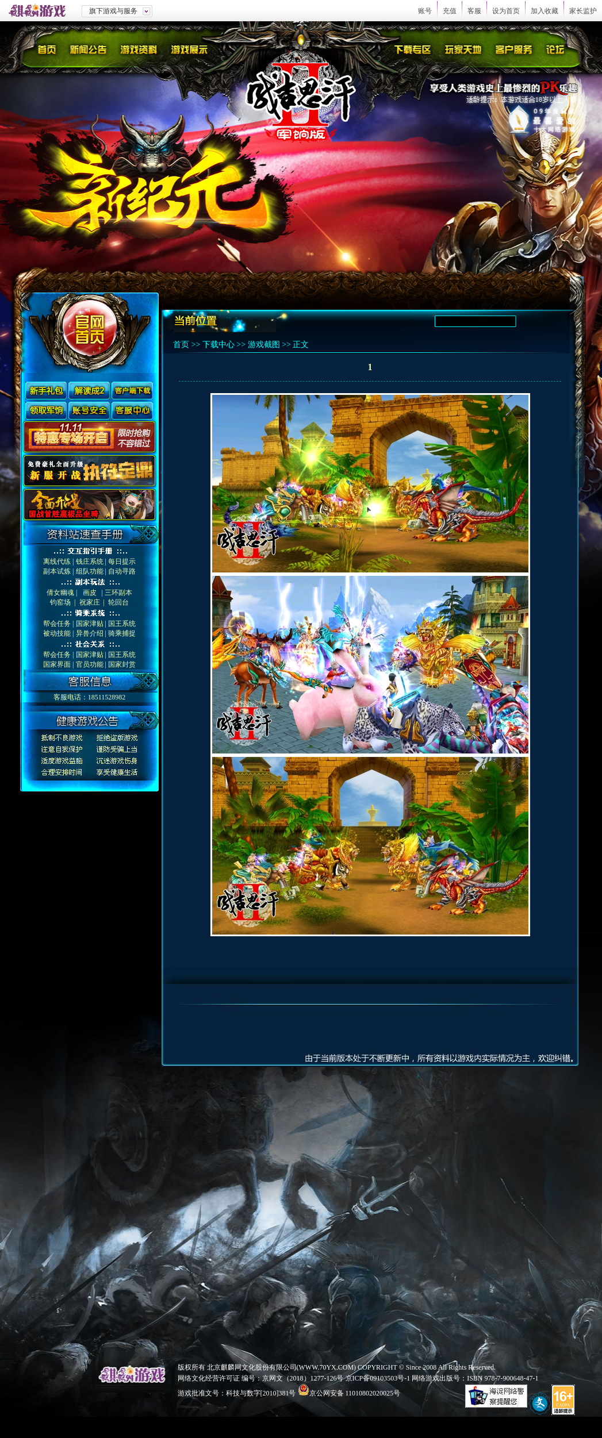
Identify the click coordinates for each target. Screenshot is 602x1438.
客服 (474, 11)
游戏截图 (264, 344)
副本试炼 (57, 571)
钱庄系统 (89, 561)
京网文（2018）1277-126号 (303, 1378)
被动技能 (57, 633)
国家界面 (57, 664)
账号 (425, 11)
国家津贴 (89, 624)
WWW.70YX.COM (326, 1367)
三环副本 (118, 593)
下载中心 (218, 344)
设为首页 (506, 11)
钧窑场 (60, 602)
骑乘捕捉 (122, 633)
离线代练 (57, 561)
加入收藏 (544, 11)
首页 (181, 344)
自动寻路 (122, 571)
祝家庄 (89, 602)
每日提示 (122, 561)
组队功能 (89, 571)
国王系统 (122, 624)
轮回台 (118, 602)
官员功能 (89, 664)
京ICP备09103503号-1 (378, 1378)
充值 (450, 11)
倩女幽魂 (60, 593)
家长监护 (583, 11)
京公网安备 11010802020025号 (355, 1393)
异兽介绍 (89, 633)
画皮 (90, 593)
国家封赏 (122, 664)
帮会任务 (57, 624)
